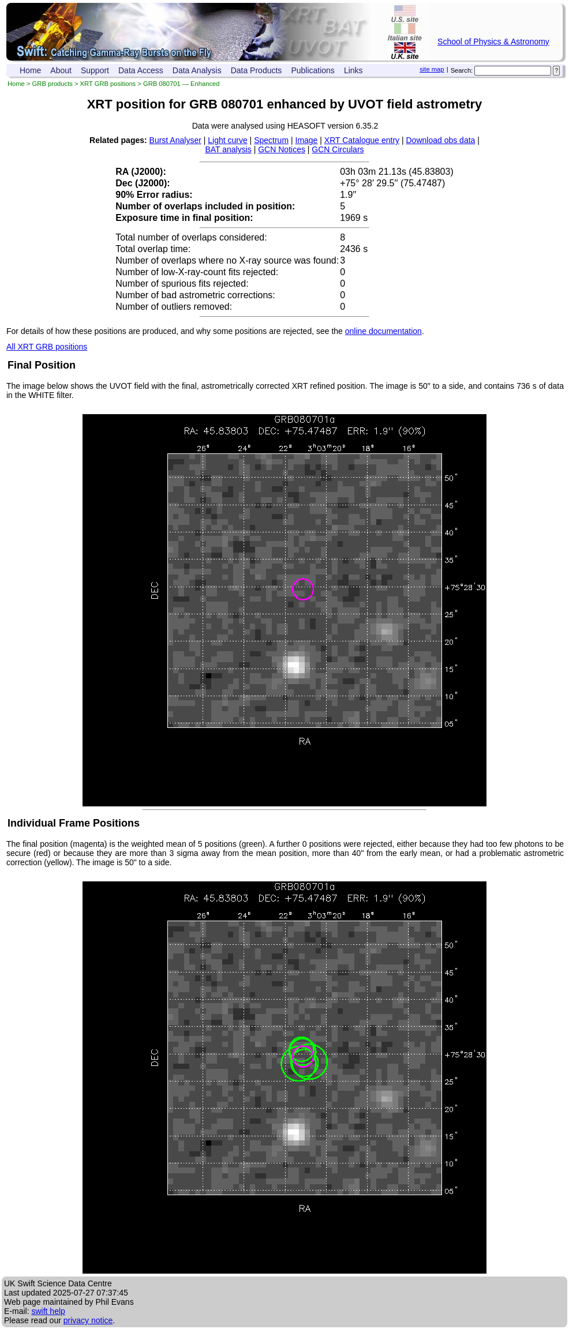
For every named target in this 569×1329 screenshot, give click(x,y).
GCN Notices (281, 149)
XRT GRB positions (108, 83)
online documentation (383, 331)
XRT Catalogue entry (361, 140)
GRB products (52, 83)
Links (353, 70)
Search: (462, 70)
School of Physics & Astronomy (493, 41)
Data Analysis (197, 70)
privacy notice (88, 1320)
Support (95, 70)
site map (432, 69)
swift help (48, 1311)
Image (306, 140)
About (61, 70)
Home (30, 70)
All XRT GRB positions (46, 346)
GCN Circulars (338, 149)
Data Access (140, 70)
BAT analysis (228, 149)
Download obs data (441, 140)
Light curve (227, 140)
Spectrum (271, 140)
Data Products (256, 70)
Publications (313, 70)
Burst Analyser (175, 140)
